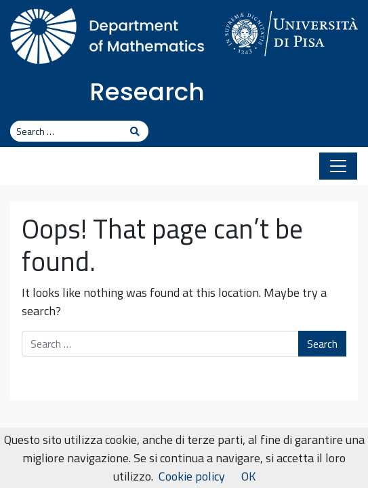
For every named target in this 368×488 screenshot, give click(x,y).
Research (147, 92)
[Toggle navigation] (338, 166)
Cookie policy (192, 476)
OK (248, 476)
